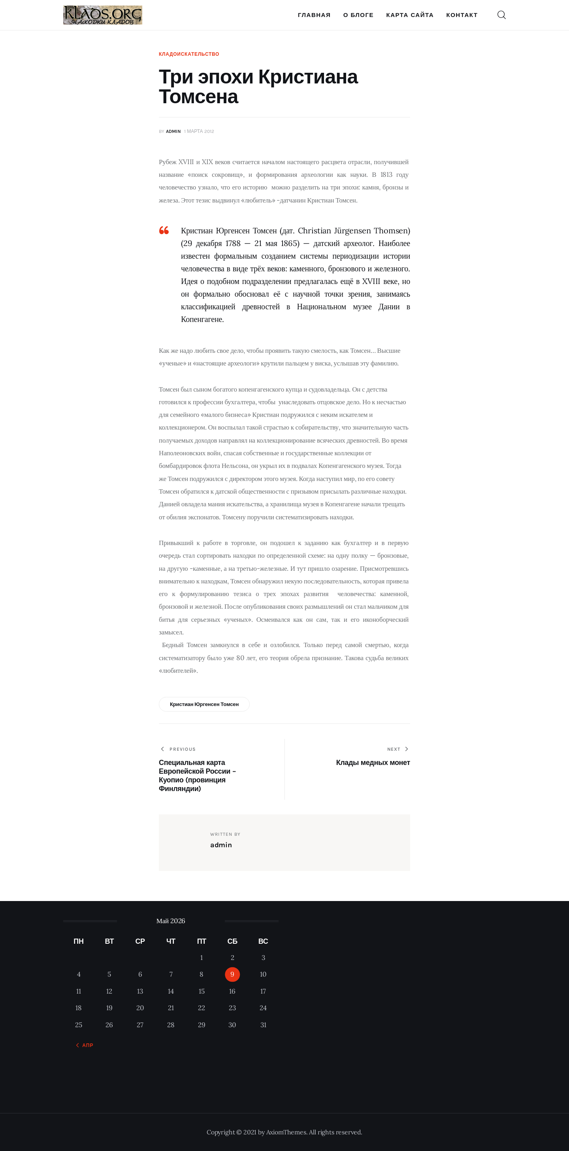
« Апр (85, 1045)
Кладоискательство (189, 54)
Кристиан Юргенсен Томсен (204, 704)
